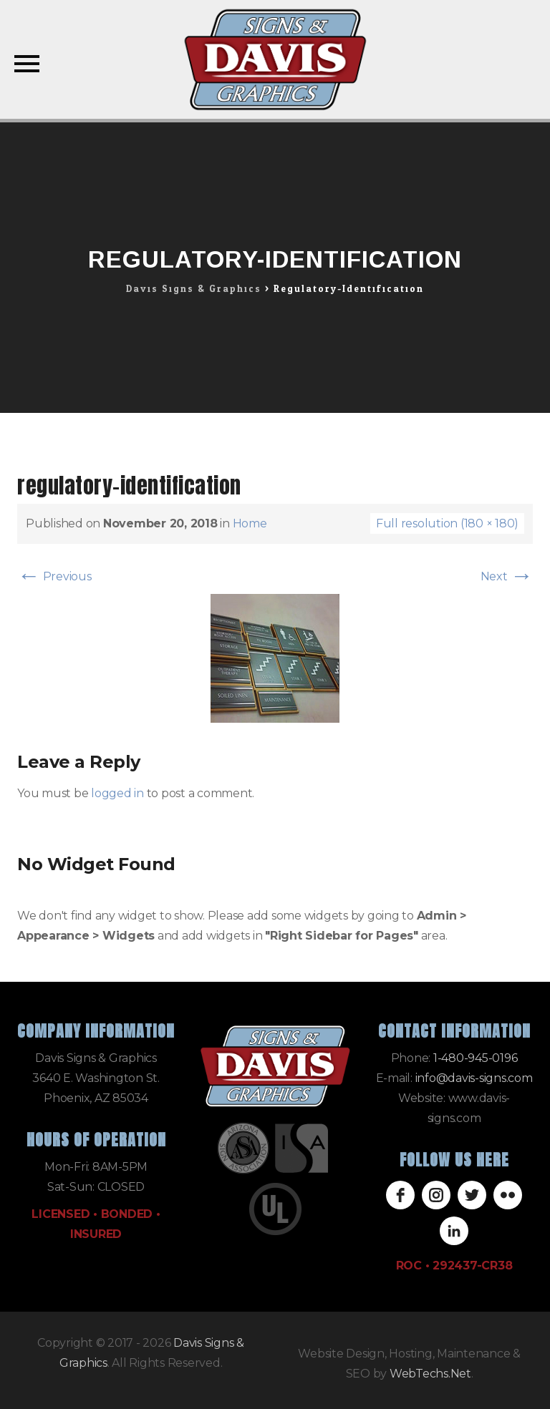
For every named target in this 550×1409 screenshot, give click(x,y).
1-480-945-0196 (475, 1058)
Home (250, 523)
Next (507, 576)
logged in (117, 793)
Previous (54, 576)
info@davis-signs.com (474, 1078)
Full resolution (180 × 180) (447, 523)
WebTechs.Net (430, 1373)
